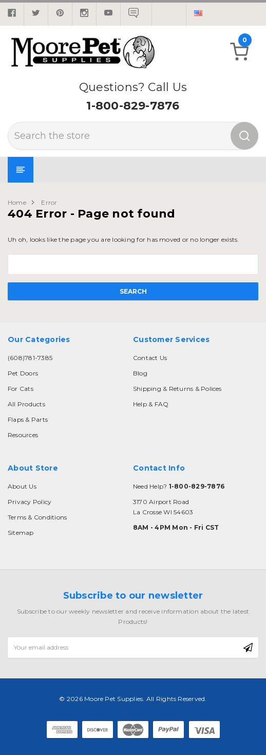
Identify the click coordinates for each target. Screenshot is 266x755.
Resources (23, 435)
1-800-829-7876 (132, 106)
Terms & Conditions (37, 517)
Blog (140, 373)
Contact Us (150, 358)
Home (17, 202)
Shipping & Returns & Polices (177, 388)
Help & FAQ (150, 404)
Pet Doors (23, 373)
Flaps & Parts (28, 419)
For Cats (20, 388)
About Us (22, 486)
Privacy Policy (29, 502)
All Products (26, 404)
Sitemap (21, 532)
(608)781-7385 (30, 358)
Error (49, 202)
